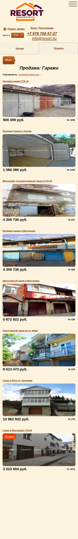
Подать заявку (14, 29)
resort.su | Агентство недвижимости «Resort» (27, 12)
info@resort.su (44, 38)
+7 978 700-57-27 (42, 33)
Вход (34, 28)
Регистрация (46, 28)
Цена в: (6, 35)
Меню (8, 60)
